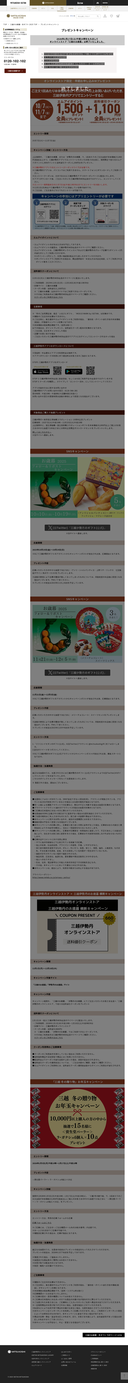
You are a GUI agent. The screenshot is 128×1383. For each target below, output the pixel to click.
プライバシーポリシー (98, 1352)
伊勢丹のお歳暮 (89, 8)
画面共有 (94, 1369)
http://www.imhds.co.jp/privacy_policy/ (51, 877)
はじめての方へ (66, 1352)
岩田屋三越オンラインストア (105, 8)
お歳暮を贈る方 (10, 41)
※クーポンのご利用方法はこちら (48, 297)
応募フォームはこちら (42, 1222)
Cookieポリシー (96, 1355)
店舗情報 (34, 8)
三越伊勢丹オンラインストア (18, 8)
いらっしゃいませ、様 (67, 16)
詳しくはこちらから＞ (42, 432)
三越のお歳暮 (62, 8)
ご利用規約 (94, 1358)
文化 (52, 8)
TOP (5, 24)
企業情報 (64, 1365)
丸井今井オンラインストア (98, 8)
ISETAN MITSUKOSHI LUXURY (43, 1355)
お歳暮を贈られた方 (12, 43)
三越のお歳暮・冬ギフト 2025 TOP (23, 24)
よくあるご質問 (66, 1358)
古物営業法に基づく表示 (99, 1365)
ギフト (43, 8)
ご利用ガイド (65, 1355)
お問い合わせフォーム (68, 1362)
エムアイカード (37, 1365)
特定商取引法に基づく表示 (100, 1362)
